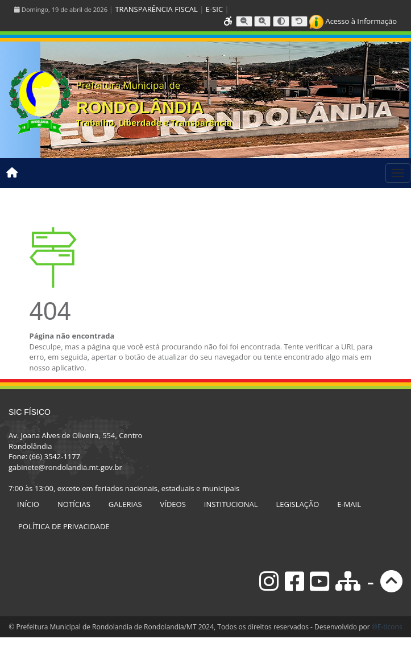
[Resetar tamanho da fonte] (299, 21)
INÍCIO (28, 504)
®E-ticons (387, 627)
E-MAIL (349, 504)
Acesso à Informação (353, 21)
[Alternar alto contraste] (281, 21)
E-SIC (214, 9)
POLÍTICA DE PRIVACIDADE (64, 526)
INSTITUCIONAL (231, 504)
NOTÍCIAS (73, 504)
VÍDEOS (173, 504)
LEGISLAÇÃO (297, 504)
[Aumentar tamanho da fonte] (262, 21)
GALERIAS (125, 504)
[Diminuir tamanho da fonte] (244, 21)
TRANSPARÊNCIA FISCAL (156, 9)
